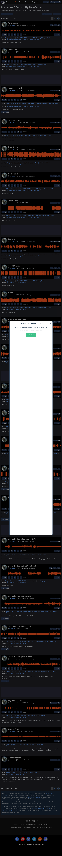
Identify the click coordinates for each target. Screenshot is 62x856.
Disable (31, 335)
